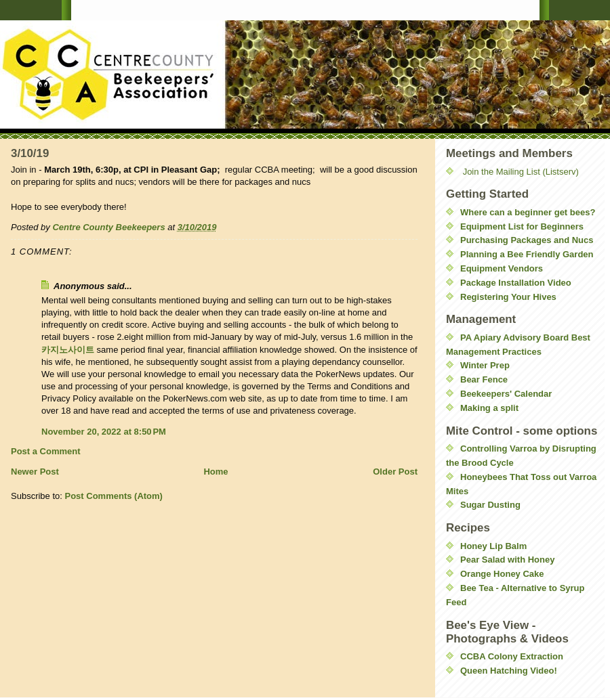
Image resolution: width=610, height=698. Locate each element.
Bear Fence (484, 379)
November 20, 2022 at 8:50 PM (103, 432)
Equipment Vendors (501, 268)
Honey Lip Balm (493, 546)
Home (215, 471)
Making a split (489, 408)
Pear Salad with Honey (507, 559)
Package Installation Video (515, 283)
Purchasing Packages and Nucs (527, 240)
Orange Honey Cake (502, 574)
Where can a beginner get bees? (527, 212)
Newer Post (35, 471)
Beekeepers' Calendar (506, 394)
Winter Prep (485, 365)
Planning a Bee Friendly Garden (527, 254)
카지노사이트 (67, 350)
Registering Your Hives (508, 297)
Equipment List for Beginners (522, 226)
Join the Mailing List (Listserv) (521, 172)
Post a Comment (46, 451)
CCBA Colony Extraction (511, 656)
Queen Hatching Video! (508, 671)
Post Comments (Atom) (114, 496)
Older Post (395, 471)
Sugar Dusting (490, 505)
